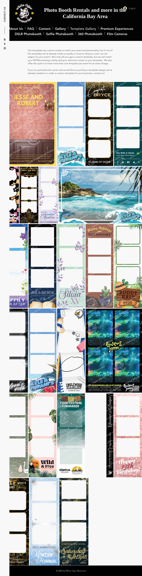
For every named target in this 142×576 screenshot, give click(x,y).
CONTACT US (4, 14)
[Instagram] (4, 48)
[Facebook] (4, 44)
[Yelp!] (4, 39)
